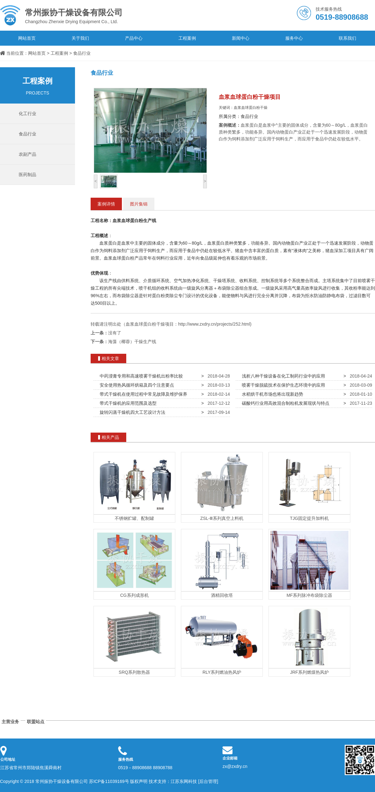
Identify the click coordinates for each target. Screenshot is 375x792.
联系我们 (347, 38)
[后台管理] (208, 781)
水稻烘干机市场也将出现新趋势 (271, 394)
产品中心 (133, 38)
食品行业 (82, 53)
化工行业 (27, 113)
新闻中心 (240, 38)
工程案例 (187, 38)
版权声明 (139, 781)
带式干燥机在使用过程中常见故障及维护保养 (142, 394)
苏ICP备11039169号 (109, 781)
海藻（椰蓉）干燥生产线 (132, 341)
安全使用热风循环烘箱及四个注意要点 (135, 385)
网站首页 (27, 38)
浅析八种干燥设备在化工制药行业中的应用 (282, 375)
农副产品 (27, 154)
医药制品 (27, 174)
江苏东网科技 (184, 781)
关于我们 (80, 38)
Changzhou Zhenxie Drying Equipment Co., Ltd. (78, 15)
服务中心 (294, 38)
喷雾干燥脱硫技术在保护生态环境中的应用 (282, 385)
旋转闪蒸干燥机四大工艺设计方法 (131, 412)
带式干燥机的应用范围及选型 (127, 403)
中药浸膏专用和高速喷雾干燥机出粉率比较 (140, 375)
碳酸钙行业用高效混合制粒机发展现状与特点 (284, 403)
